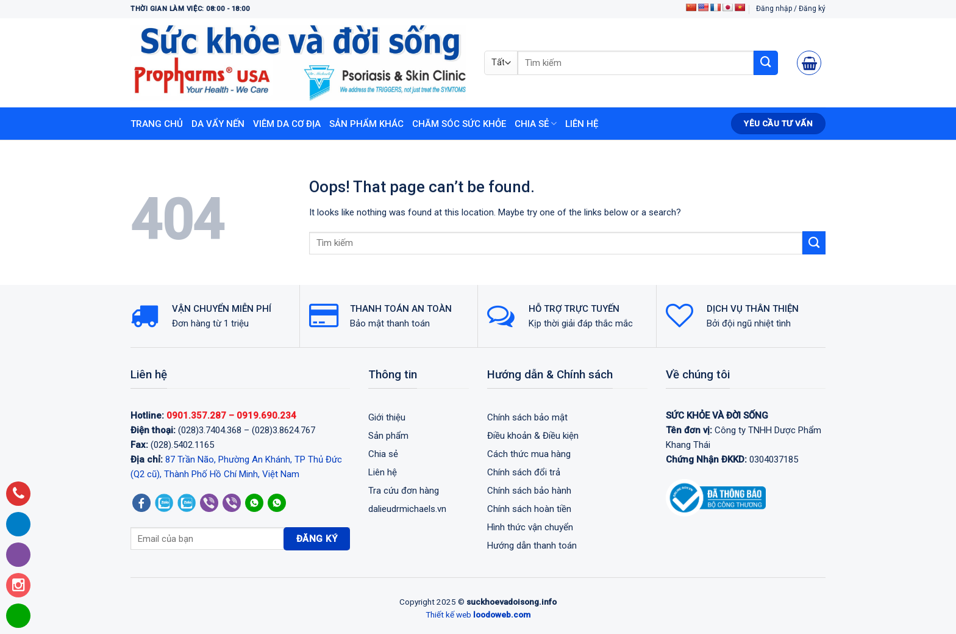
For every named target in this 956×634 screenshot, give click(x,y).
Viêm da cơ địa (287, 123)
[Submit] (766, 63)
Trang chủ (156, 123)
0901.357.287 (196, 415)
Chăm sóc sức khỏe (459, 123)
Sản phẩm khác (366, 123)
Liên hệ (581, 123)
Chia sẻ (536, 123)
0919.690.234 (266, 415)
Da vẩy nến (217, 123)
